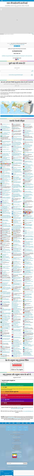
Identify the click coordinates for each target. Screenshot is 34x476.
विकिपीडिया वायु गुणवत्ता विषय (22, 398)
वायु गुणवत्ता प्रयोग (17, 444)
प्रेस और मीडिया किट (16, 439)
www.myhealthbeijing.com (28, 402)
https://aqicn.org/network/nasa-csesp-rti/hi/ (17, 44)
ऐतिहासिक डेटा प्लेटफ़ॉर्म (17, 453)
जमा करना (25, 467)
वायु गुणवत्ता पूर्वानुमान (17, 450)
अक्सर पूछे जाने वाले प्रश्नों (16, 447)
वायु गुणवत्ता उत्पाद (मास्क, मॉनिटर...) (16, 451)
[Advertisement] (17, 413)
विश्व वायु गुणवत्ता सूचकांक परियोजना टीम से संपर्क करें (17, 438)
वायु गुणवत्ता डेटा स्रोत (16, 449)
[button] (1, 8)
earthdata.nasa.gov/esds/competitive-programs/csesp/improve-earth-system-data (17, 55)
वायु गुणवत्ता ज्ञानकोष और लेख (17, 443)
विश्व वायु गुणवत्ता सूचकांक (11, 421)
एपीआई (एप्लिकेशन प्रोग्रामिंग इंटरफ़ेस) (17, 452)
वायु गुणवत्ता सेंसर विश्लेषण (17, 445)
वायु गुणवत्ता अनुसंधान (16, 441)
